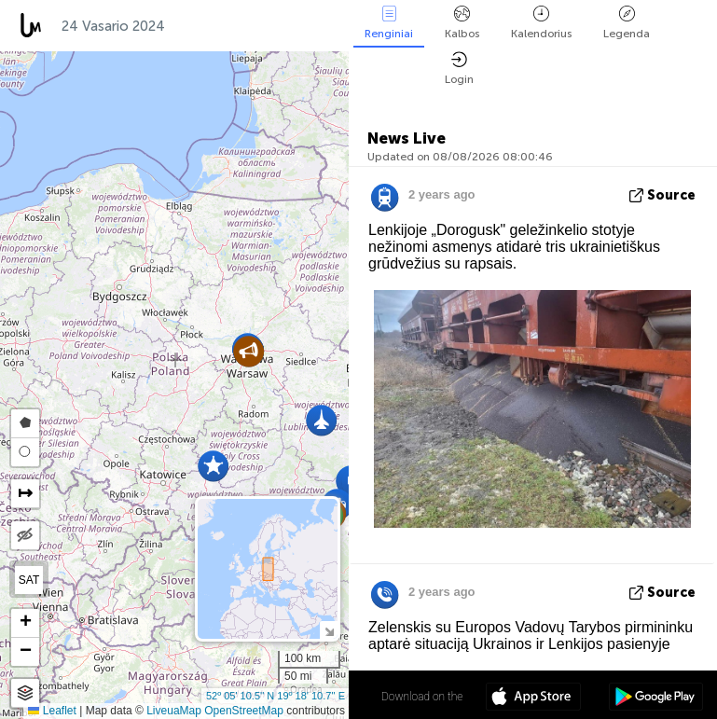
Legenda (626, 23)
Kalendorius (541, 23)
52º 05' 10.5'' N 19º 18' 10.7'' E (275, 695)
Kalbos (462, 23)
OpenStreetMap (243, 710)
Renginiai (389, 23)
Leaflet (52, 710)
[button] (248, 351)
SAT (29, 580)
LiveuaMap (173, 710)
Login (459, 68)
